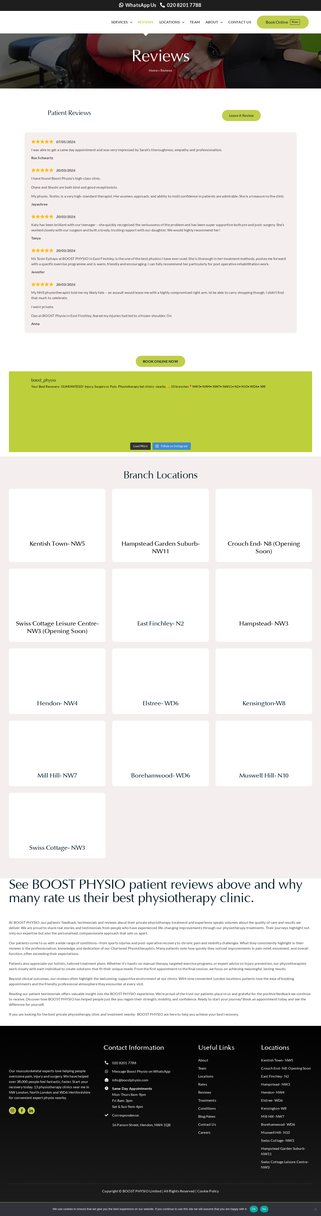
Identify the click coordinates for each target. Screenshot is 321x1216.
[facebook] (21, 1110)
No (264, 1209)
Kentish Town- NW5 (277, 1060)
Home (153, 70)
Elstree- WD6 (272, 1100)
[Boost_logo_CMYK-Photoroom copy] (27, 1045)
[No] (315, 1209)
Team (202, 1068)
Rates (202, 1084)
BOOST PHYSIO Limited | (143, 1191)
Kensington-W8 (273, 1108)
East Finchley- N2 (275, 1076)
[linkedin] (31, 1110)
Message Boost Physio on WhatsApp (141, 1071)
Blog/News (207, 1116)
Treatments (207, 1100)
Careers (204, 1132)
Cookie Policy (208, 1191)
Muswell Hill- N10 (275, 1132)
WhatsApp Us (140, 5)
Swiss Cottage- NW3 (277, 1140)
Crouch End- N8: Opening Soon (286, 1068)
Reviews (204, 1092)
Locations (206, 1076)
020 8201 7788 (184, 5)
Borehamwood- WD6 (278, 1124)
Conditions (207, 1108)
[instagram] (12, 1110)
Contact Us (207, 1124)
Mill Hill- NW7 (272, 1116)
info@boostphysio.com (130, 1080)
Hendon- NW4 (272, 1092)
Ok (254, 1209)
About (203, 1060)
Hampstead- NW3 (275, 1084)
